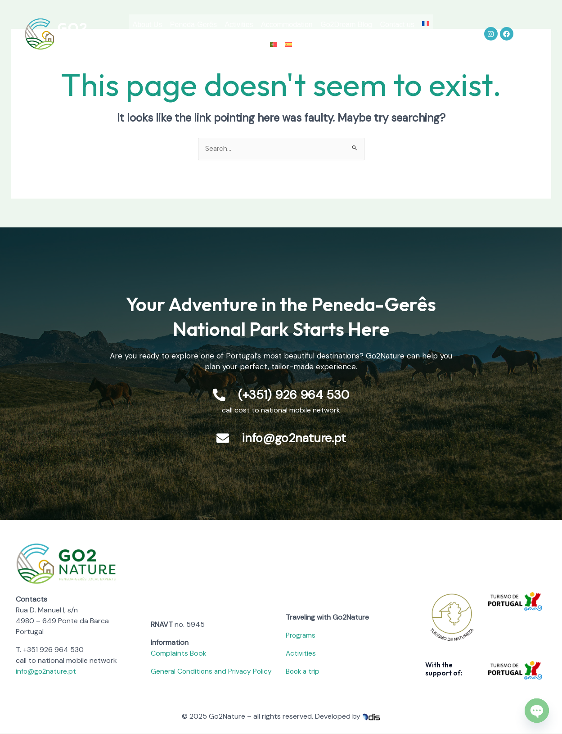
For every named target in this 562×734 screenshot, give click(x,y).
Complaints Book (179, 653)
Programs (301, 635)
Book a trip (304, 671)
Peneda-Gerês (216, 25)
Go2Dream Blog (386, 25)
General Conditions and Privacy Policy (213, 671)
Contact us (250, 46)
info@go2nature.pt (47, 671)
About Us (165, 25)
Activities (267, 25)
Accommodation (321, 25)
